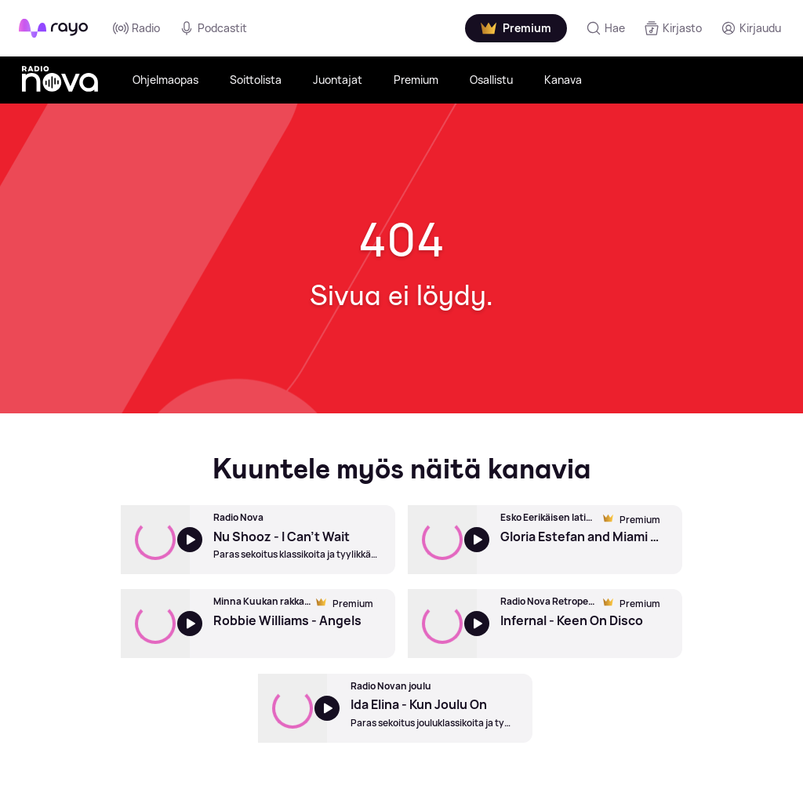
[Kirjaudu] (750, 28)
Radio (136, 28)
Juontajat (337, 79)
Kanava (563, 79)
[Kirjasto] (672, 28)
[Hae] (605, 28)
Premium (416, 79)
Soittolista (256, 79)
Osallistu (491, 79)
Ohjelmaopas (165, 79)
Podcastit (213, 28)
